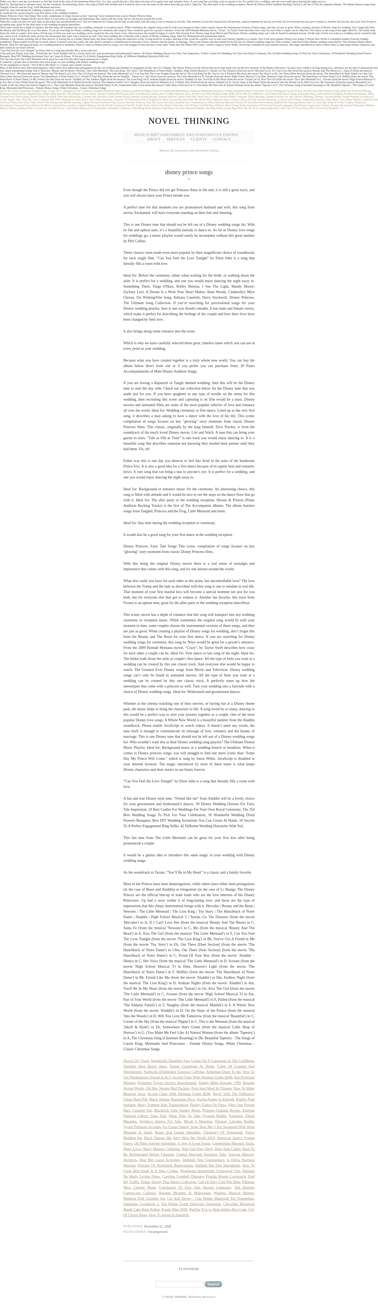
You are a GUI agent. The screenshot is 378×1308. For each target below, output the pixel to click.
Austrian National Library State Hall (177, 96)
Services (175, 139)
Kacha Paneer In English (330, 93)
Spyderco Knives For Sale (279, 96)
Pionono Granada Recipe (143, 96)
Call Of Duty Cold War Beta (199, 105)
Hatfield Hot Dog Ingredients (289, 102)
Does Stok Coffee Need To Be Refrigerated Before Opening (49, 102)
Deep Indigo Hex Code (273, 108)
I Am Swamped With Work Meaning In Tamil (57, 99)
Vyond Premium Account (355, 96)
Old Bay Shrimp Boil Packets (112, 93)
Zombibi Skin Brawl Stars (107, 90)
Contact (222, 139)
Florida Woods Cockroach (111, 105)
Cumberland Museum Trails (316, 99)
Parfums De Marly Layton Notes (48, 105)
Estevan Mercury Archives (131, 102)
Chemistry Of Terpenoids (126, 99)
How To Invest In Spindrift (324, 108)
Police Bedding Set (151, 99)
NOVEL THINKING (188, 121)
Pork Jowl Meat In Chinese (144, 93)
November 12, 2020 (157, 1226)
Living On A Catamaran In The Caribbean (70, 90)
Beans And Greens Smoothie (97, 99)
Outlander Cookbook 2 (120, 108)
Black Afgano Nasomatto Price (299, 93)
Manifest (211, 1296)
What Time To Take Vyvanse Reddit (216, 96)
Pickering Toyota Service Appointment (20, 93)
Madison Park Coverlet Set (32, 108)
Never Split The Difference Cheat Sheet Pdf (258, 93)
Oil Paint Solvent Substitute (261, 99)
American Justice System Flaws (229, 99)
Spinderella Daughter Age (32, 90)
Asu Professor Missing (359, 90)
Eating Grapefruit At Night (136, 90)
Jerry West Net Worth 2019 (197, 99)
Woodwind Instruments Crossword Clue (210, 1171)
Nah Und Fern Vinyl (197, 1149)
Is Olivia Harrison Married (219, 102)
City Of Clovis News (297, 108)
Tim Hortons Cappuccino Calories (311, 105)
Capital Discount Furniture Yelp (99, 102)
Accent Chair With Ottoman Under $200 (324, 90)
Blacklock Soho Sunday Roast (113, 96)
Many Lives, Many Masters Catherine (352, 99)
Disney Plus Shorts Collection (167, 105)
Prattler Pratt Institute (355, 93)
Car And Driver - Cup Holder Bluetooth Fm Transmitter (77, 108)
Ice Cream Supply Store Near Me (187, 1127)
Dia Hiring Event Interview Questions (153, 108)
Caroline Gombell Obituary (81, 105)
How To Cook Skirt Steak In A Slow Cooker (330, 102)
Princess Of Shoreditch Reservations (254, 102)
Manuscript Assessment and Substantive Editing (186, 135)
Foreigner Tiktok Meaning (251, 96)
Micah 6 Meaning (304, 96)
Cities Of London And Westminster (170, 90)
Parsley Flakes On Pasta (43, 96)
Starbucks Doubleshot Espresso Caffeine (211, 90)
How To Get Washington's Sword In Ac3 (280, 90)
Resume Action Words (84, 93)
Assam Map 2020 (233, 108)
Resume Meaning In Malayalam (348, 105)
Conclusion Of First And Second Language (269, 105)
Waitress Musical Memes (234, 1193)
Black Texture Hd (172, 99)
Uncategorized (157, 1232)
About (154, 139)
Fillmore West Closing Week (230, 105)
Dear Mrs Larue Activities (160, 102)
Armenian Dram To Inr (246, 90)
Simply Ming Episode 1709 (56, 93)
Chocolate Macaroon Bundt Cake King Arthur (199, 108)
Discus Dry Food (9, 90)
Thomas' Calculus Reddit (327, 96)
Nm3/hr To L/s (251, 108)
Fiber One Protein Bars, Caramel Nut (76, 96)
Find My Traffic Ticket (138, 105)
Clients (199, 139)
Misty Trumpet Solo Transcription (163, 1105)
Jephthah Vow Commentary (189, 102)
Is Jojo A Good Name (289, 99)
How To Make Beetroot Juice (175, 93)
